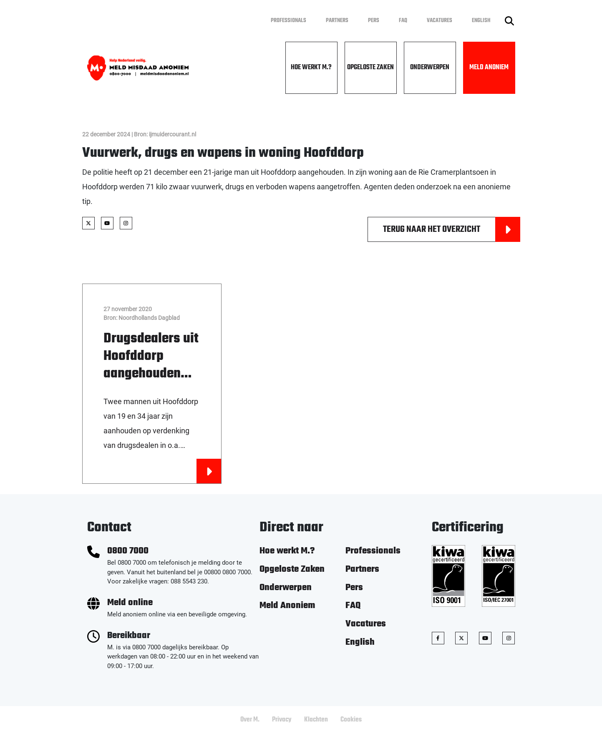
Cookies (351, 719)
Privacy (282, 719)
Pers (373, 20)
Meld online (130, 603)
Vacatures (439, 20)
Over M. (249, 719)
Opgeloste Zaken (370, 67)
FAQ (403, 20)
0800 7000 (128, 551)
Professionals (288, 20)
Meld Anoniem (489, 67)
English (481, 20)
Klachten (316, 719)
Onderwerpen (429, 67)
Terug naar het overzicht (451, 229)
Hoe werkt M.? (311, 67)
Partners (337, 20)
